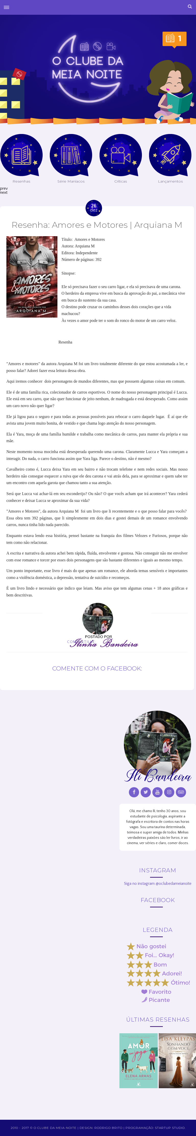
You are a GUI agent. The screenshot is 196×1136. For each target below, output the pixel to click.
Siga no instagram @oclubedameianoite (157, 883)
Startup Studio (170, 1128)
